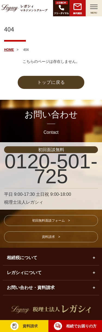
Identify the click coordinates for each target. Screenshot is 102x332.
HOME (9, 50)
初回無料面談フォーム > (51, 220)
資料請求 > (51, 237)
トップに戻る (51, 82)
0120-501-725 (51, 169)
